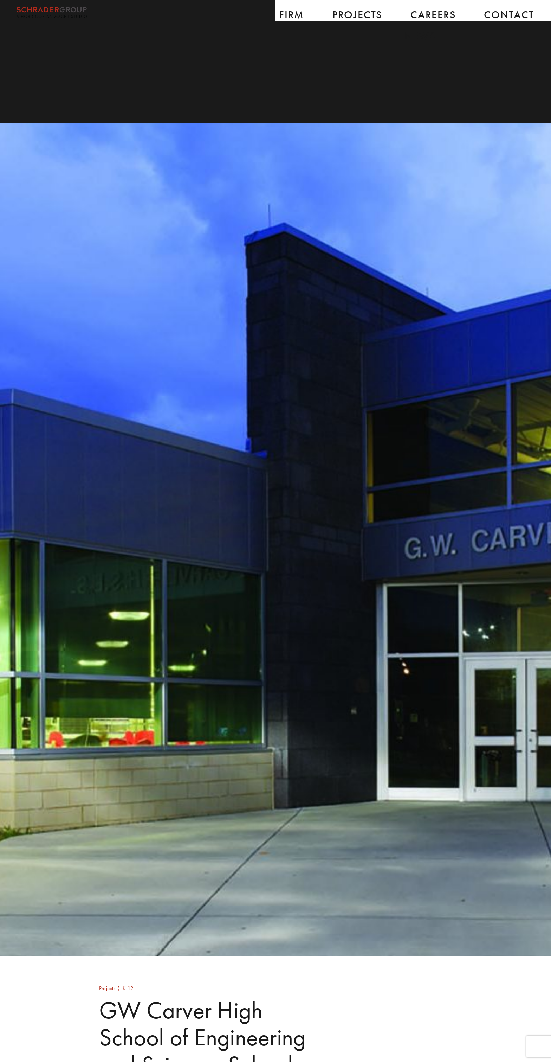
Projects (107, 988)
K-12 (128, 988)
